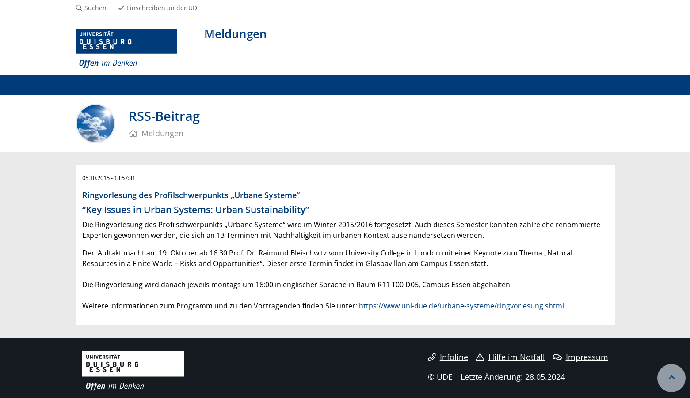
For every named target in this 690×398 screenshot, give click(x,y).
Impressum (580, 357)
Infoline (448, 357)
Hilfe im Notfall (510, 357)
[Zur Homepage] (126, 48)
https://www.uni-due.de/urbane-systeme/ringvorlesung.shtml (461, 306)
